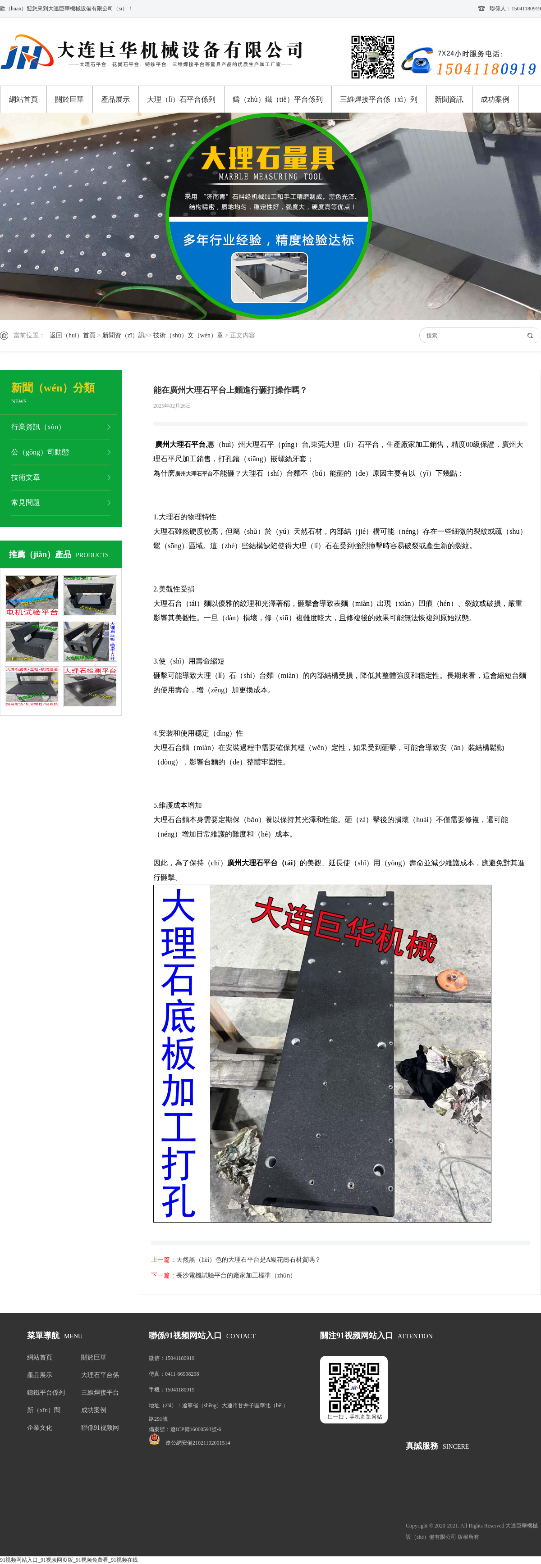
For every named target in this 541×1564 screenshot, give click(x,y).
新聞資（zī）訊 (123, 335)
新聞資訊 (449, 99)
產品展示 (115, 99)
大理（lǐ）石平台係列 (181, 99)
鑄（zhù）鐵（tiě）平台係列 (277, 99)
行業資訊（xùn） (38, 427)
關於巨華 (69, 99)
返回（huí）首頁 (73, 335)
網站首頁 (23, 99)
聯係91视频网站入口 (100, 1429)
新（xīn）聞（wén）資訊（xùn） (45, 1412)
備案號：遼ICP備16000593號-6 (185, 1429)
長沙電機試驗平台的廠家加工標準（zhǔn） (236, 1275)
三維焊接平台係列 (100, 1394)
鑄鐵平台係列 (46, 1392)
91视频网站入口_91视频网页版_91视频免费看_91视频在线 (69, 1560)
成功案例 (495, 99)
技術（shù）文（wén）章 (188, 335)
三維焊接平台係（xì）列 (378, 99)
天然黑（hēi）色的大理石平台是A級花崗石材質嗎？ (248, 1259)
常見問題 (25, 502)
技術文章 (25, 477)
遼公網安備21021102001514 (197, 1443)
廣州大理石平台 (194, 474)
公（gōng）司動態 (40, 452)
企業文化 (39, 1427)
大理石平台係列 (100, 1377)
